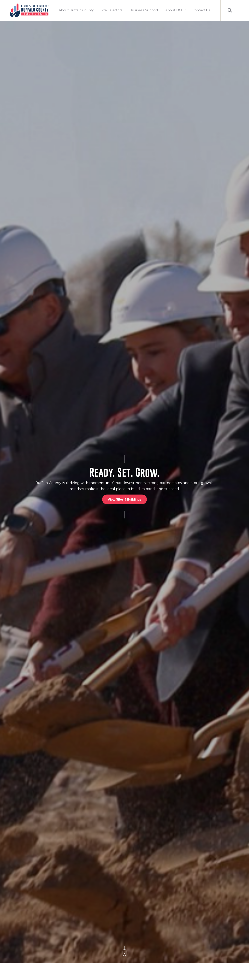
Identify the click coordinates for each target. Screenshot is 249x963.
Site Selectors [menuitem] (112, 10)
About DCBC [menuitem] (175, 10)
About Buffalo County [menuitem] (76, 10)
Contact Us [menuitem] (201, 10)
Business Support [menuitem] (144, 10)
